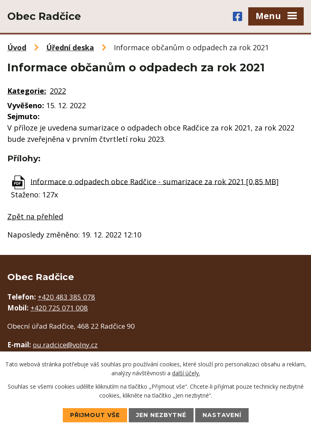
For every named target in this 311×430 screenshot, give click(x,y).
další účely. (186, 373)
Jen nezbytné (161, 415)
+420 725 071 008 (59, 307)
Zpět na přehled (35, 216)
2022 (58, 91)
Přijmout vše (95, 415)
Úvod (16, 47)
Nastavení (221, 415)
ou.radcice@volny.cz (65, 344)
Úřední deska (70, 47)
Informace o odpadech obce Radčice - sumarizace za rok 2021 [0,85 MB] (154, 181)
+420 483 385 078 (66, 297)
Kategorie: (26, 91)
